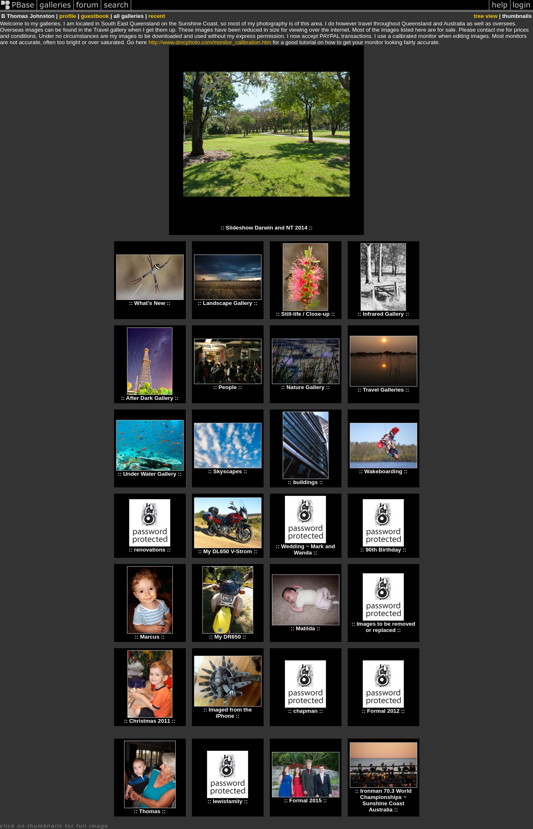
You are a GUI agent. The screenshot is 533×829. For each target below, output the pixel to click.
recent (156, 16)
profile (67, 16)
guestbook (95, 16)
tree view (486, 16)
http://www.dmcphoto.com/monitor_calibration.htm (209, 42)
